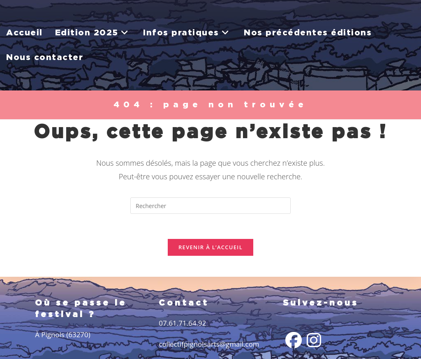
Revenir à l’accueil (210, 247)
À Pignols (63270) (62, 334)
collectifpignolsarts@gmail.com (209, 344)
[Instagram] (314, 340)
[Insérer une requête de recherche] (210, 205)
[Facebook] (293, 340)
